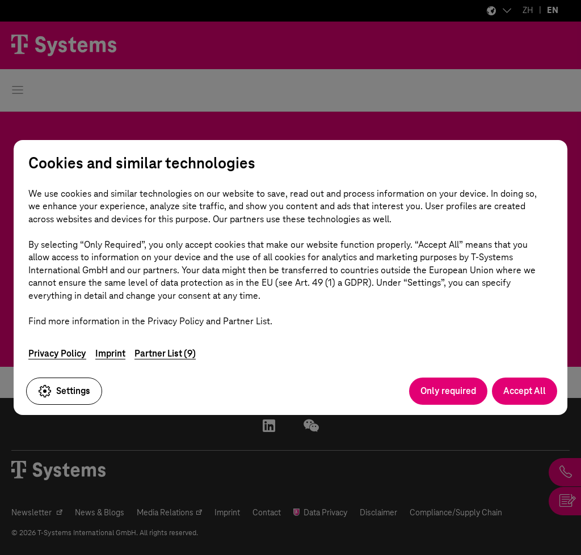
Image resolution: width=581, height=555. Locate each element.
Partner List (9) (165, 353)
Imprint (110, 353)
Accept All (524, 391)
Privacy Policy (57, 353)
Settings (64, 391)
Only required (448, 391)
